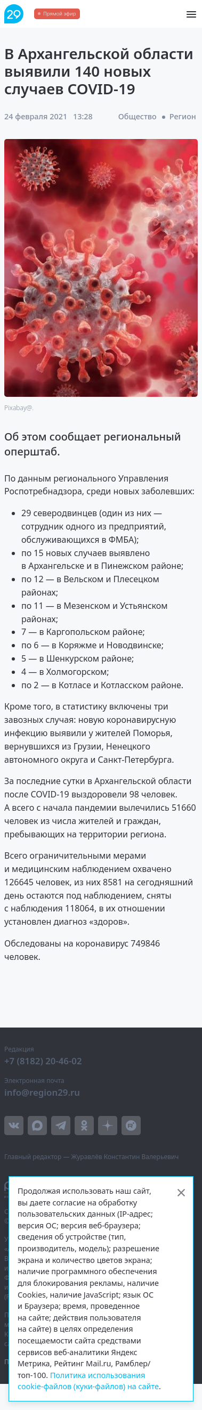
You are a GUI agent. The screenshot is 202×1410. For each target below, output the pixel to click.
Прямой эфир (59, 13)
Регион (182, 116)
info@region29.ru (42, 1092)
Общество (137, 116)
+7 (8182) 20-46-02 (43, 1061)
